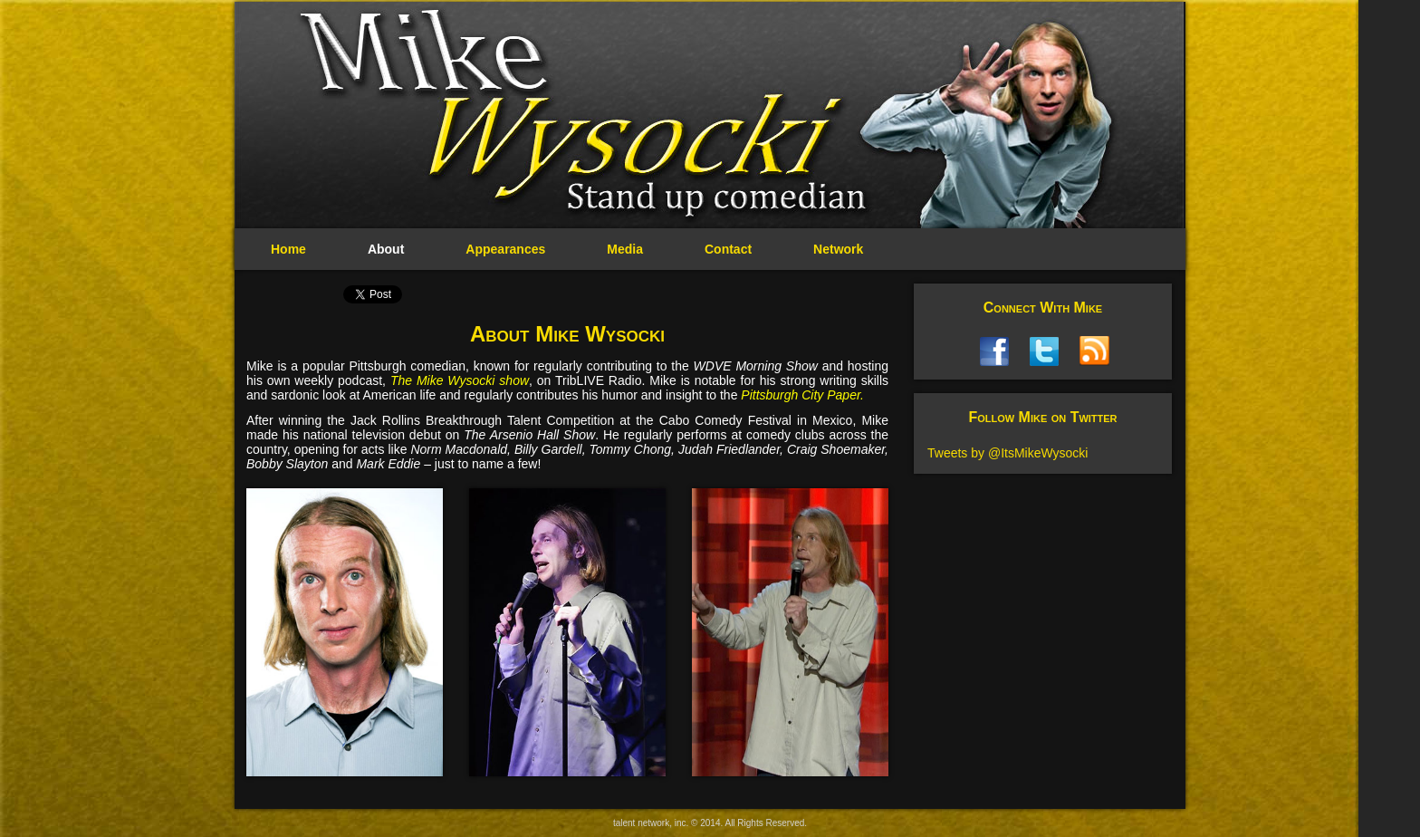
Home (288, 249)
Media (625, 249)
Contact (728, 249)
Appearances (505, 249)
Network (838, 249)
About (386, 249)
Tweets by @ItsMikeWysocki (1007, 453)
